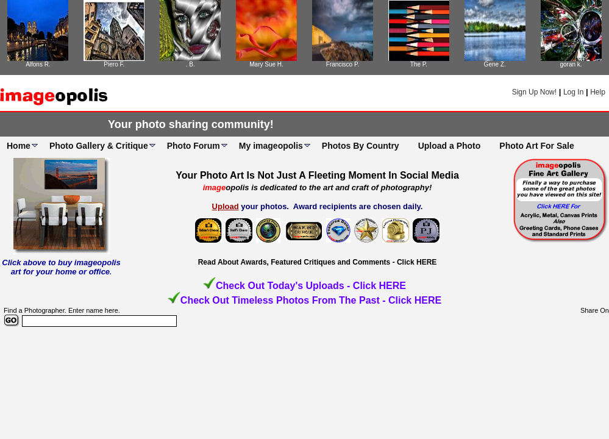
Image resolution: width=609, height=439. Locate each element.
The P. (418, 64)
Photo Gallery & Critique (98, 146)
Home (18, 146)
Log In (573, 92)
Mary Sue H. (266, 64)
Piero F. (114, 64)
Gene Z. (495, 64)
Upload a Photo (449, 146)
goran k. (571, 64)
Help (597, 92)
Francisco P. (342, 64)
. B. (190, 64)
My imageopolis (271, 146)
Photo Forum (193, 146)
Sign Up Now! (534, 92)
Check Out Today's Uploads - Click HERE (311, 285)
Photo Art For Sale (536, 146)
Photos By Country (360, 146)
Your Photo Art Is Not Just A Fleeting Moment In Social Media (317, 175)
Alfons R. (38, 64)
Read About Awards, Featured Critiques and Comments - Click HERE (317, 262)
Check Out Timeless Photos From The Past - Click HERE (310, 300)
